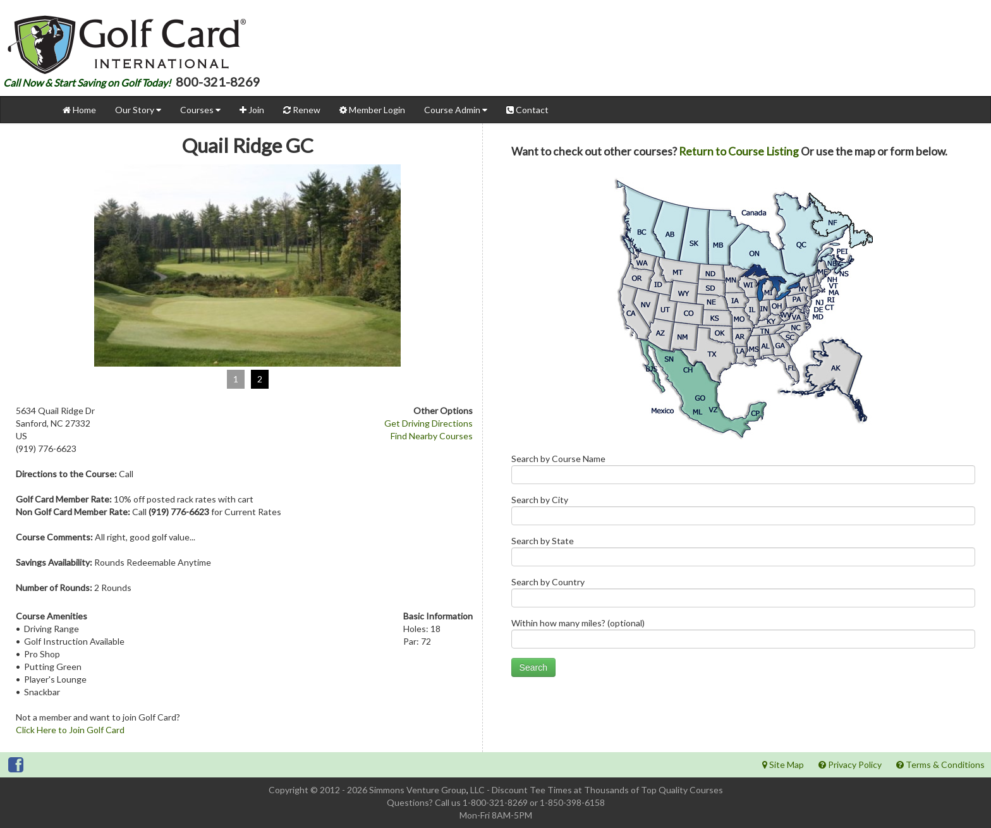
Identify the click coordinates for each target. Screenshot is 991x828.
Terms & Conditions (940, 764)
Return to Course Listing (739, 151)
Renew (301, 109)
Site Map (783, 764)
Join (252, 109)
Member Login (372, 109)
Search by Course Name (743, 471)
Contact (527, 109)
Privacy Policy (850, 764)
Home (79, 109)
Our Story (138, 109)
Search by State (743, 554)
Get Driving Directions (428, 423)
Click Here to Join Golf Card (70, 729)
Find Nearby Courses (432, 435)
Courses (200, 109)
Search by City (743, 513)
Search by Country (743, 595)
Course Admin (455, 109)
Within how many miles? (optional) (743, 636)
